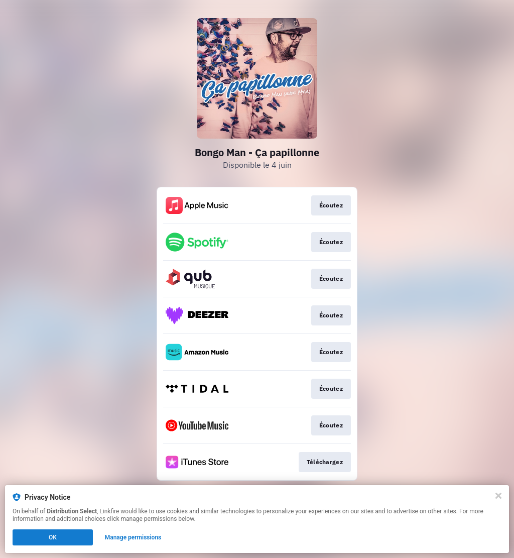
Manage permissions (133, 537)
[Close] (498, 496)
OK (53, 537)
